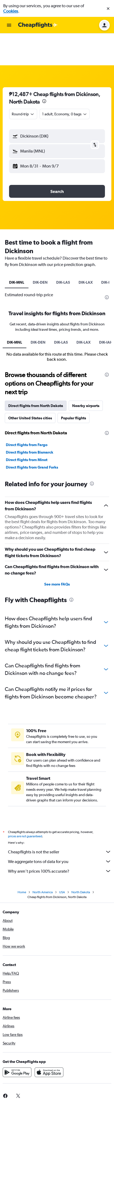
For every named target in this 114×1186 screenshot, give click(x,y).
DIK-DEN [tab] (40, 250)
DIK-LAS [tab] (63, 250)
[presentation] (44, 69)
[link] (18, 1064)
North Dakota (80, 860)
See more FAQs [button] (57, 552)
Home (22, 860)
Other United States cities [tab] (30, 386)
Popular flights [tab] (73, 386)
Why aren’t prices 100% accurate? (59, 839)
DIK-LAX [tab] (86, 250)
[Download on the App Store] (49, 1040)
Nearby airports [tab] (85, 374)
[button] (108, 8)
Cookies (10, 11)
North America (42, 860)
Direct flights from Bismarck (29, 420)
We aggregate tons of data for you (59, 829)
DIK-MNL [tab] (16, 250)
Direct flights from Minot (26, 428)
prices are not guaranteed (25, 804)
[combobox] (23, 82)
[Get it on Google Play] (17, 1040)
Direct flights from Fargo (26, 413)
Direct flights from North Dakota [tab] (35, 374)
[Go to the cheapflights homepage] (38, 25)
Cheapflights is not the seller (59, 820)
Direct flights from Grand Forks (32, 435)
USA (62, 860)
